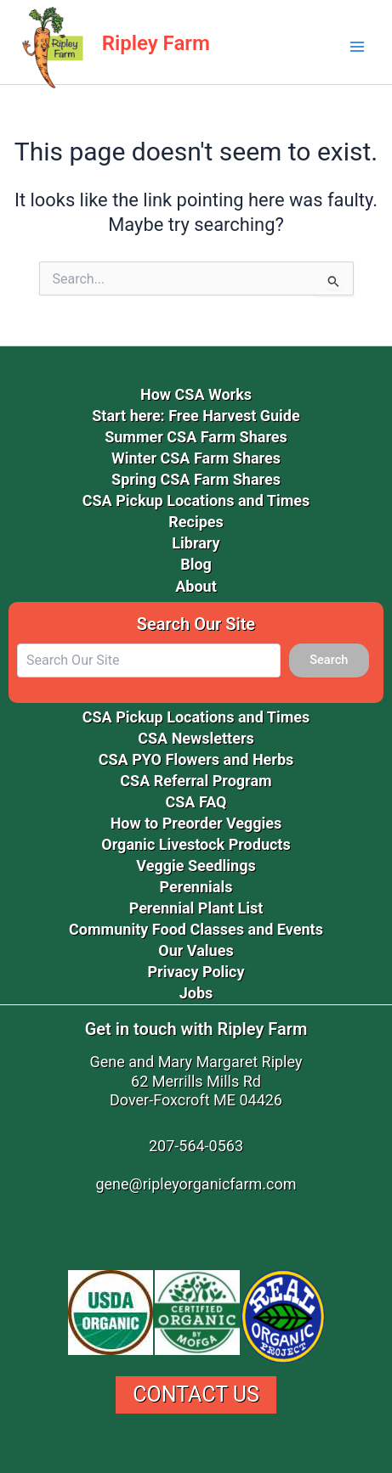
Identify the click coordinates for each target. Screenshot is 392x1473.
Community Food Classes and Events (196, 929)
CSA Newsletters (196, 738)
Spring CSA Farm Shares (196, 479)
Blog (196, 564)
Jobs (196, 993)
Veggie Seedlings (195, 865)
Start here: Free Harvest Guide (195, 415)
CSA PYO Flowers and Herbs (196, 759)
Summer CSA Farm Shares (196, 437)
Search (329, 659)
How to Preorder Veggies (196, 823)
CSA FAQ (195, 802)
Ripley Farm (156, 43)
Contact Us (196, 1394)
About (196, 586)
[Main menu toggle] (357, 47)
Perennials (196, 887)
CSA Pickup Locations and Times (196, 500)
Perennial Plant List (196, 908)
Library (195, 543)
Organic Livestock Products (195, 844)
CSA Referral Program (195, 781)
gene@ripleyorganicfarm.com (195, 1184)
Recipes (196, 522)
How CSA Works (196, 394)
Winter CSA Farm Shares (196, 458)
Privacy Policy (195, 972)
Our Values (195, 950)
